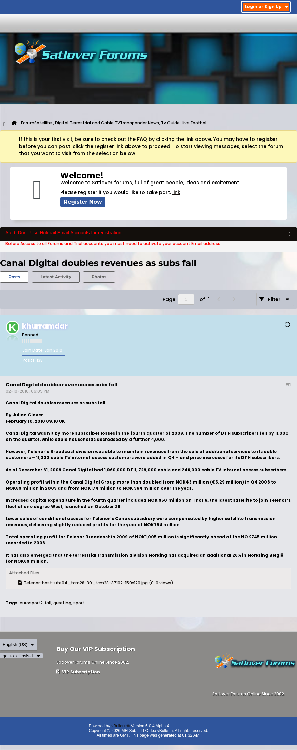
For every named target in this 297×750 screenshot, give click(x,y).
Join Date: (33, 350)
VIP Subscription (78, 672)
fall (48, 603)
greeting (62, 603)
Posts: (29, 360)
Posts (14, 276)
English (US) (18, 644)
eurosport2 (31, 603)
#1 (288, 384)
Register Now (83, 202)
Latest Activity (55, 276)
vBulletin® (120, 726)
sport (78, 603)
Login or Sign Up (267, 6)
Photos (99, 276)
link (176, 192)
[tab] (14, 277)
